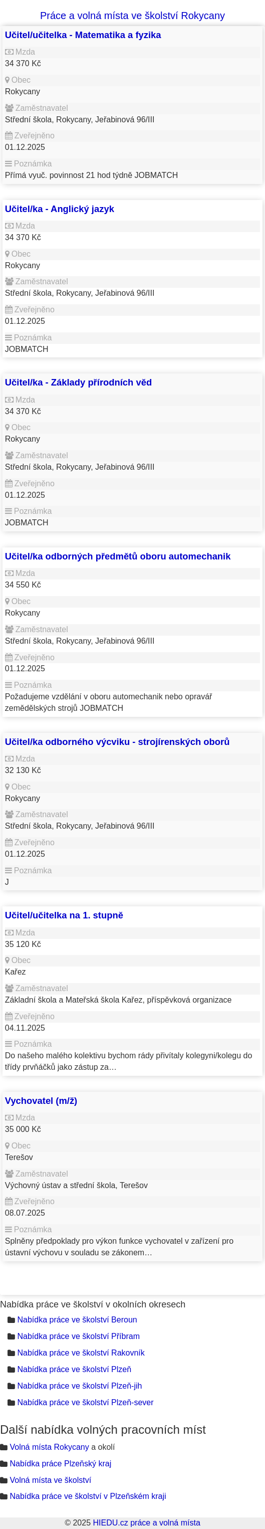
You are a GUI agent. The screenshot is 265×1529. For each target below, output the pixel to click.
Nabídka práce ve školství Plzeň (74, 1369)
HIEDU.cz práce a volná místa (146, 1522)
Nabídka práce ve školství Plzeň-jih (79, 1386)
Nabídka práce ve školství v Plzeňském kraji (88, 1496)
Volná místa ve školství (50, 1480)
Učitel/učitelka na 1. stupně (64, 915)
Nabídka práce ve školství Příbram (78, 1336)
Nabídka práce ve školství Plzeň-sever (85, 1402)
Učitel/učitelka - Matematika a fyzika (83, 35)
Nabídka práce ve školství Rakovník (80, 1353)
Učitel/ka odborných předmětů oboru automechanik (118, 556)
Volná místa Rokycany (49, 1447)
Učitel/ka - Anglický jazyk (59, 209)
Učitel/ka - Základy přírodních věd (78, 382)
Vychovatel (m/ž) (41, 1100)
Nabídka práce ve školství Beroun (77, 1319)
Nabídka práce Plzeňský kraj (60, 1463)
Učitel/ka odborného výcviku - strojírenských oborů (117, 741)
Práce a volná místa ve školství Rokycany (132, 15)
